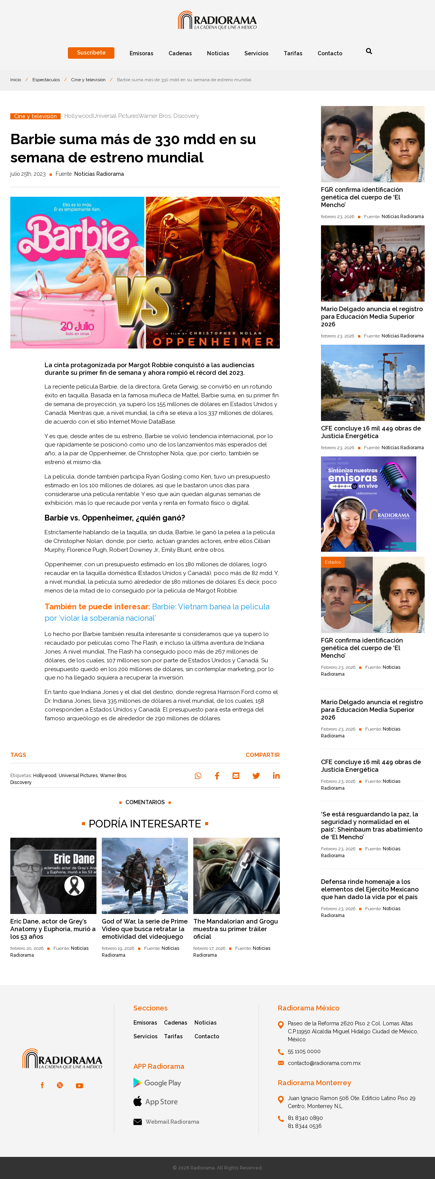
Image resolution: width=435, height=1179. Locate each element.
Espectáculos (46, 79)
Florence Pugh (87, 549)
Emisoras (145, 1023)
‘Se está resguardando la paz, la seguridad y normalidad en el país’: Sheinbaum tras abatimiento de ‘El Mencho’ (371, 826)
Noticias (205, 1023)
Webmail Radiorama (166, 1122)
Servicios (145, 1036)
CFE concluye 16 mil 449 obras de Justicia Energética (371, 432)
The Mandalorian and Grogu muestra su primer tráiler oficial (235, 929)
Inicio (15, 79)
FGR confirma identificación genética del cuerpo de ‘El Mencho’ (362, 197)
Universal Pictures (78, 775)
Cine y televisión (88, 79)
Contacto (206, 1036)
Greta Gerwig (180, 386)
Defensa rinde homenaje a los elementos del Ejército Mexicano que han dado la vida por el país (370, 889)
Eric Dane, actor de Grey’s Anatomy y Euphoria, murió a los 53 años (53, 929)
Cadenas (175, 1023)
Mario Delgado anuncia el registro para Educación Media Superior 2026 (372, 316)
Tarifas (173, 1036)
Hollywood (44, 775)
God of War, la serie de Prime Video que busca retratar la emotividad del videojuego (145, 929)
